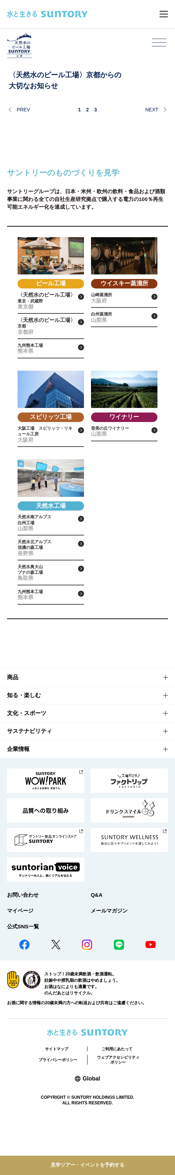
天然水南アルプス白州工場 (47, 555)
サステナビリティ (29, 788)
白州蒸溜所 (120, 325)
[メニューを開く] (159, 43)
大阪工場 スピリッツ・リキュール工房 (47, 458)
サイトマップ (56, 1105)
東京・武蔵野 (47, 305)
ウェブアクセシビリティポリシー (118, 1116)
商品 (12, 734)
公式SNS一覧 (23, 982)
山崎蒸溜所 (120, 301)
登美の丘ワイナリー (120, 454)
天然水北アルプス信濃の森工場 (47, 588)
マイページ (20, 966)
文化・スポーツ (26, 770)
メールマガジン (109, 966)
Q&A (96, 951)
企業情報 (18, 806)
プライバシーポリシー (58, 1116)
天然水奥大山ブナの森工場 (47, 620)
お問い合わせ (23, 951)
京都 (47, 338)
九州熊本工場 (47, 366)
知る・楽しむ (24, 752)
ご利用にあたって (117, 1105)
